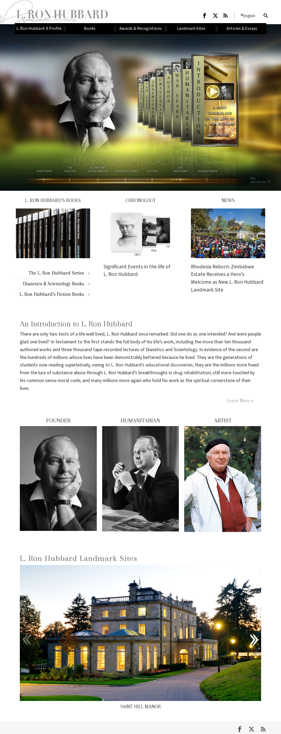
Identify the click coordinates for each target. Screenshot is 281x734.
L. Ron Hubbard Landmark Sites (78, 558)
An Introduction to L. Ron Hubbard (76, 323)
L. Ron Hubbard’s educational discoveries (152, 365)
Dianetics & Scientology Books (53, 283)
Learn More (238, 400)
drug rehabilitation (191, 372)
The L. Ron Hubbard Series (56, 273)
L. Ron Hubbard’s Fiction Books (52, 294)
